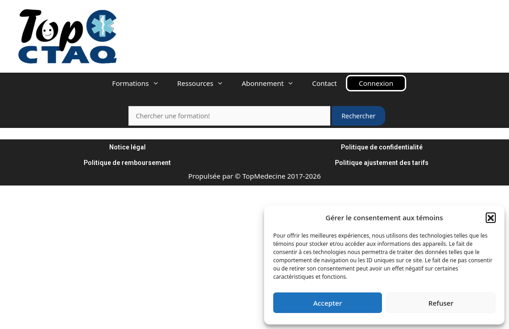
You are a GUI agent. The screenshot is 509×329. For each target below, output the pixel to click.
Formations (140, 83)
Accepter (327, 303)
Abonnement (272, 83)
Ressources (205, 83)
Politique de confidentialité (382, 147)
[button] (490, 217)
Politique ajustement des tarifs (382, 162)
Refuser (440, 303)
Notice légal (127, 147)
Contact (324, 83)
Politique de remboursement (127, 162)
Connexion (376, 83)
